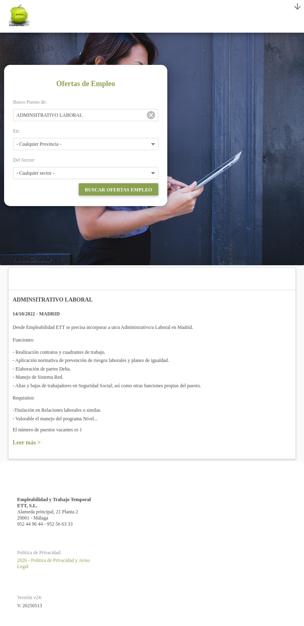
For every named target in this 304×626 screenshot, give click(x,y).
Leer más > (27, 442)
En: (16, 131)
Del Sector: (24, 160)
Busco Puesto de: (30, 102)
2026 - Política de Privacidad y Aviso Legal (53, 563)
